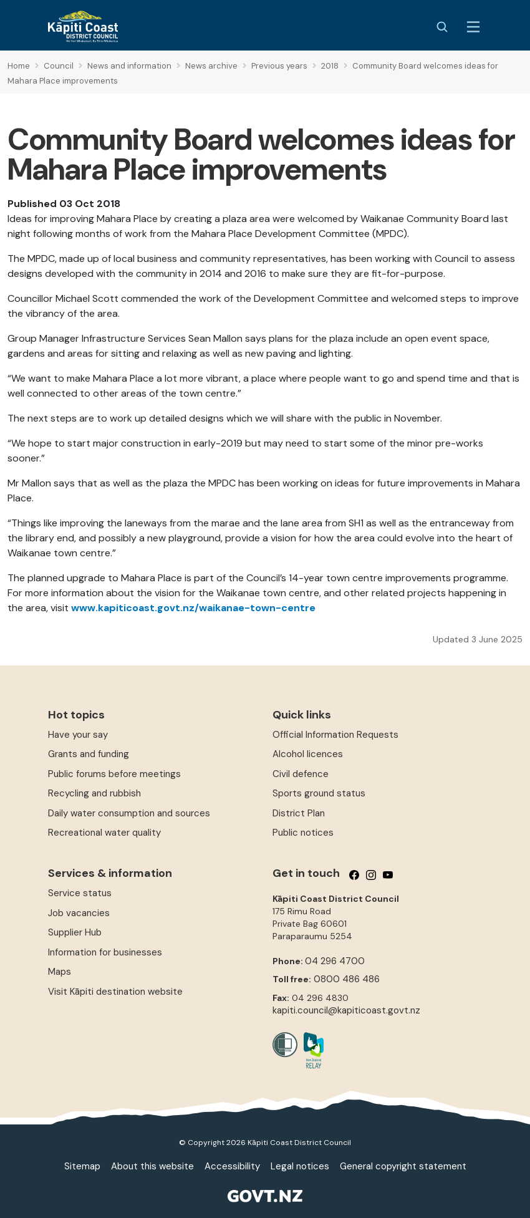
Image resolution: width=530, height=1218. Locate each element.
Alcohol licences (307, 754)
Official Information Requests (335, 734)
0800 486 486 (347, 979)
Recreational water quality (104, 832)
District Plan (298, 813)
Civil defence (300, 774)
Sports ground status (318, 793)
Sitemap (82, 1166)
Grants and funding (88, 754)
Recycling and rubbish (94, 793)
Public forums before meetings (114, 774)
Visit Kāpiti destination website (115, 991)
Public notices (303, 832)
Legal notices (300, 1166)
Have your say (78, 734)
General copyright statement (403, 1166)
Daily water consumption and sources (129, 813)
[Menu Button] (473, 27)
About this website (152, 1166)
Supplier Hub (75, 932)
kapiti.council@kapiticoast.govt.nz (346, 1010)
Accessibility (232, 1166)
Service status (80, 893)
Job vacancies (79, 913)
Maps (59, 971)
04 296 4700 (335, 961)
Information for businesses (105, 952)
